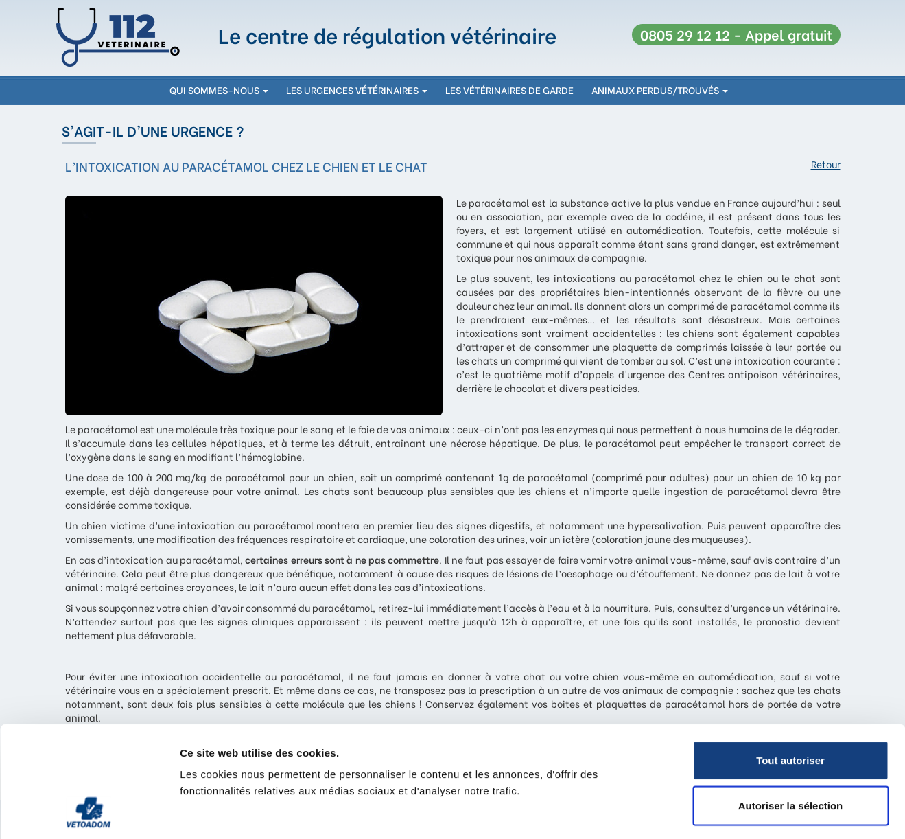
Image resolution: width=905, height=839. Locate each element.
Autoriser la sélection (790, 704)
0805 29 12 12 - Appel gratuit (736, 34)
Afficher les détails (755, 812)
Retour (826, 164)
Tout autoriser (790, 659)
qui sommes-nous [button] (218, 89)
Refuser (790, 749)
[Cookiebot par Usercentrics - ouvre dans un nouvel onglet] (89, 812)
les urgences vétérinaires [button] (356, 89)
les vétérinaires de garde (509, 89)
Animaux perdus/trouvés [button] (659, 89)
